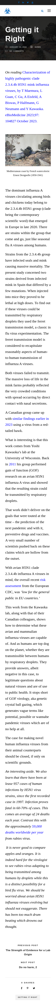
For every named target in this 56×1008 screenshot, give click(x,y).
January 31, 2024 (18, 47)
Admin (38, 47)
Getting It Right (27, 997)
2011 (12, 464)
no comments (17, 51)
